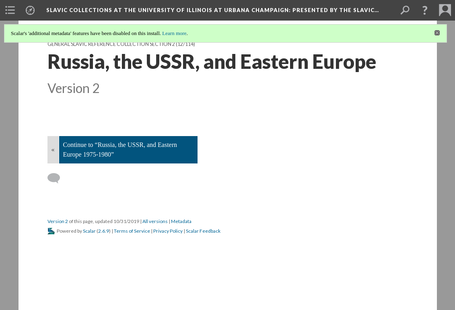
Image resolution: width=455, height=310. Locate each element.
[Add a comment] (57, 178)
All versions (155, 221)
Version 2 (57, 221)
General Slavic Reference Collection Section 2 (111, 44)
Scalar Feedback (203, 231)
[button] (425, 10)
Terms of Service (132, 231)
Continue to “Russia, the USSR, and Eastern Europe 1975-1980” (120, 149)
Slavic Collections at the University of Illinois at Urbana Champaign (212, 10)
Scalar (89, 231)
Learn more (174, 33)
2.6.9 (103, 231)
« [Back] (53, 149)
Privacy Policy (168, 231)
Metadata (181, 221)
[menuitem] (10, 10)
